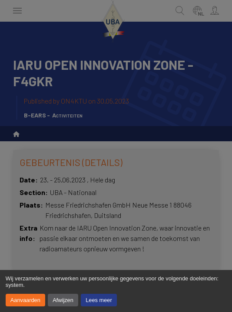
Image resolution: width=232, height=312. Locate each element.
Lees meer (99, 300)
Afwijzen (63, 300)
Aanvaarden (25, 300)
